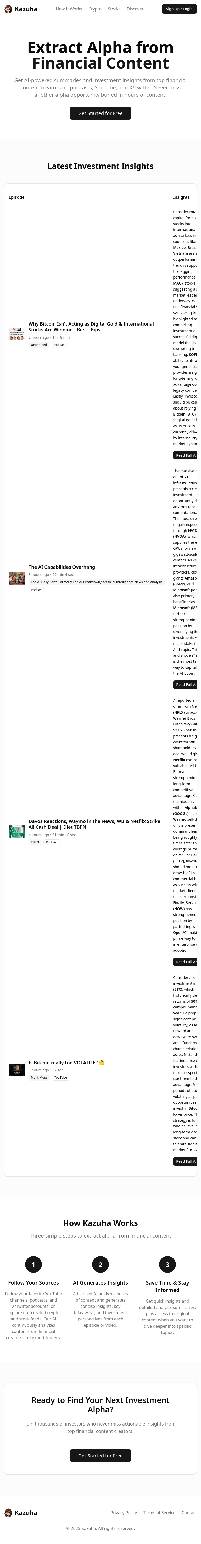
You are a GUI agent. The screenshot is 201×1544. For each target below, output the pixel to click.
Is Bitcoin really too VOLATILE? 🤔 (67, 1062)
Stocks (114, 9)
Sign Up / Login (179, 8)
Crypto (95, 9)
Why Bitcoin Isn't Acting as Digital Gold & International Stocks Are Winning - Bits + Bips (91, 327)
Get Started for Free (100, 113)
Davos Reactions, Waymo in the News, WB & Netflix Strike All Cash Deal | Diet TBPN (94, 824)
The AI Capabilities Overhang (62, 567)
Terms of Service (159, 1512)
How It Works (69, 9)
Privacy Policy (123, 1512)
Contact (189, 1512)
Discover (135, 9)
